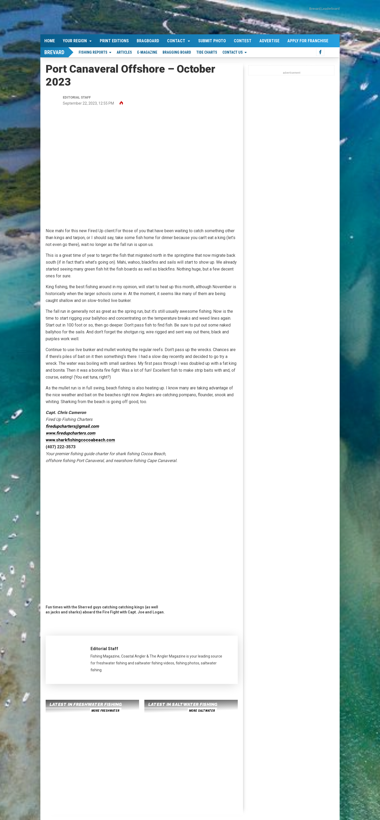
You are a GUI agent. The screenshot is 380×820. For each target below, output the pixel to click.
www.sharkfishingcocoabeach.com (80, 439)
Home (49, 40)
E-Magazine (147, 52)
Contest (242, 40)
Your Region (75, 40)
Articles (124, 52)
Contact (176, 40)
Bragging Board (177, 52)
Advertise (269, 40)
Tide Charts (206, 52)
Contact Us (232, 52)
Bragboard (148, 40)
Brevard (54, 52)
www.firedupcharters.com (70, 433)
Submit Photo (212, 40)
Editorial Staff (104, 648)
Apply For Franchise (307, 40)
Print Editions (114, 40)
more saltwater (202, 710)
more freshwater (105, 710)
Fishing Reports (93, 52)
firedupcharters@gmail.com (72, 426)
